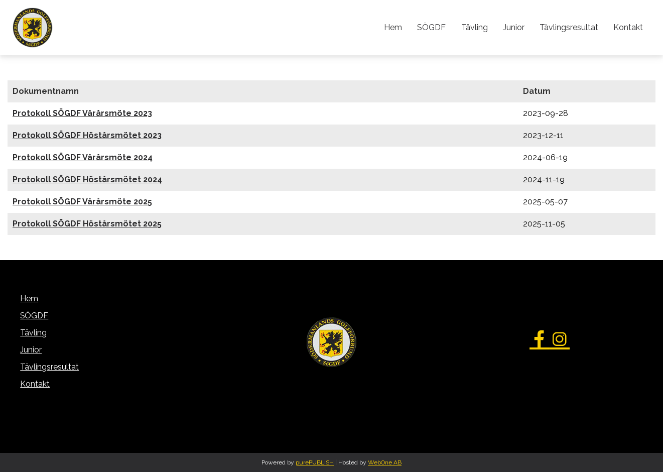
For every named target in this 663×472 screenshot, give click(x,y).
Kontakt (628, 27)
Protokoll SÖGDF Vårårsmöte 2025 (82, 201)
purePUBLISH (315, 462)
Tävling (474, 27)
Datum (537, 91)
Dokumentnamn (46, 91)
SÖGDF (432, 27)
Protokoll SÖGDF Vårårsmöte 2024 (83, 157)
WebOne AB (385, 462)
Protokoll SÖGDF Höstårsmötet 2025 (87, 223)
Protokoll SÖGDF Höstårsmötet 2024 (87, 179)
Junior (513, 27)
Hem (393, 27)
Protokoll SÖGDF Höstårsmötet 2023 (87, 135)
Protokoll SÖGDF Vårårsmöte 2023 (82, 113)
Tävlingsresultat (569, 27)
